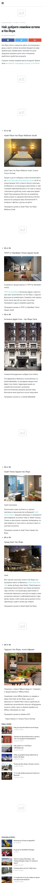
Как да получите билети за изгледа (26, 727)
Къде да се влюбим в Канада (24, 850)
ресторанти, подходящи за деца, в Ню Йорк (22, 63)
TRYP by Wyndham (11, 292)
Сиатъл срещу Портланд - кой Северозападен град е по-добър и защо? (26, 861)
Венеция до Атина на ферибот (24, 840)
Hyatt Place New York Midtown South (20, 180)
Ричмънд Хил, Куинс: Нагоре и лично (26, 764)
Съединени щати (7, 22)
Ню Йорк (16, 22)
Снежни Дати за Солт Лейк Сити (25, 868)
